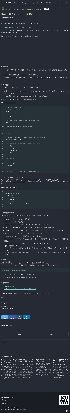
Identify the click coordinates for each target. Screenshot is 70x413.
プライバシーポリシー (5, 405)
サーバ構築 (13, 311)
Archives (24, 3)
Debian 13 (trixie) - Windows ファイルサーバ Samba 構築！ (9, 365)
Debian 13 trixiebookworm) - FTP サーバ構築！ (60, 365)
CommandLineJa (9, 291)
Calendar (48, 3)
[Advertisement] (35, 53)
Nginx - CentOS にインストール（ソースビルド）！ (20, 27)
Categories (33, 3)
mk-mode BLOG (6, 3)
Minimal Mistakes (23, 409)
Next (51, 339)
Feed (18, 407)
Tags (40, 3)
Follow (51, 8)
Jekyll (18, 409)
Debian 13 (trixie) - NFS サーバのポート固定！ (25, 364)
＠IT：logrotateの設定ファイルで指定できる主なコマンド (22, 293)
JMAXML (56, 3)
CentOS (9, 308)
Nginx (18, 23)
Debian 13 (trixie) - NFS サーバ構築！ (43, 364)
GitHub (11, 407)
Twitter (4, 407)
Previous (18, 339)
